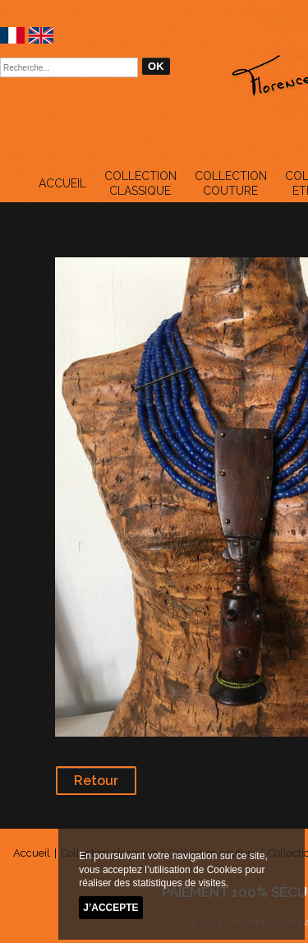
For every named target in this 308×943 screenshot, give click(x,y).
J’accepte (110, 907)
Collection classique (140, 183)
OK (156, 66)
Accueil (62, 183)
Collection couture (231, 183)
